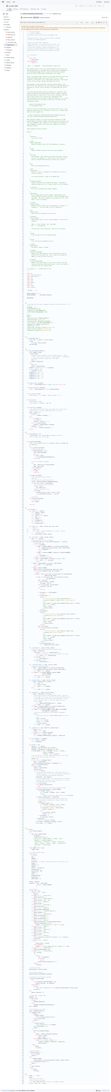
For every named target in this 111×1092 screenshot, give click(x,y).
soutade (11, 6)
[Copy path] (60, 13)
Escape (92, 22)
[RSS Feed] (76, 6)
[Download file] (96, 22)
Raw (77, 22)
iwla (16, 6)
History (87, 22)
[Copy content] (99, 22)
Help (14, 2)
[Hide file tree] (3, 14)
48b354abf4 (36, 17)
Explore (8, 2)
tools (50, 13)
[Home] (3, 2)
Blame (82, 22)
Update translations (45, 17)
